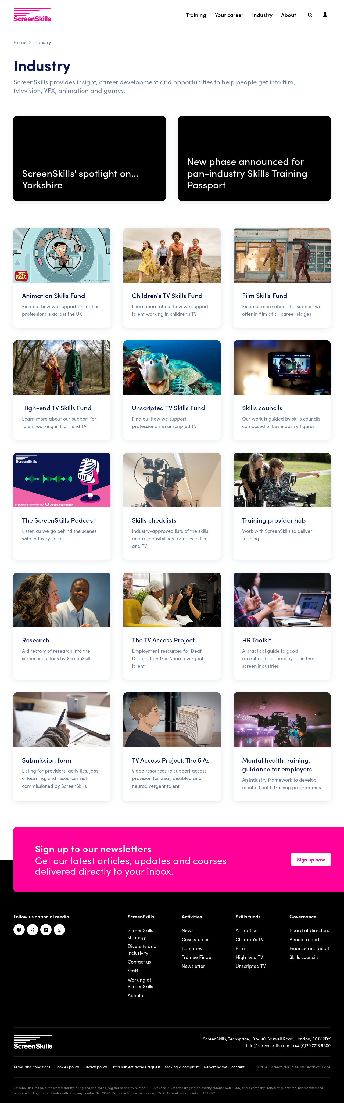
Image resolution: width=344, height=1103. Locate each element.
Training (196, 14)
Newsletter (193, 965)
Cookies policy (67, 1066)
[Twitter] (32, 929)
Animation (247, 930)
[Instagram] (59, 929)
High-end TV (249, 957)
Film (240, 948)
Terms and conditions (31, 1066)
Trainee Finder (197, 957)
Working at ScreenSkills (140, 983)
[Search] (310, 15)
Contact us (139, 961)
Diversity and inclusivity (142, 949)
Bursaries (192, 948)
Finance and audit (309, 948)
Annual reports (305, 939)
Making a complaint (182, 1066)
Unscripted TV (251, 965)
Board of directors (309, 930)
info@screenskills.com (267, 1045)
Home (20, 42)
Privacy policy (95, 1066)
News (188, 930)
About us (137, 995)
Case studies (195, 939)
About (288, 14)
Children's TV (250, 939)
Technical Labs (318, 1066)
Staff (133, 970)
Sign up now (311, 859)
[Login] (325, 15)
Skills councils (303, 957)
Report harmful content (224, 1066)
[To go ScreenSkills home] (32, 14)
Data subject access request (135, 1066)
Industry (262, 14)
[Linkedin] (46, 929)
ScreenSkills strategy (140, 933)
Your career (229, 14)
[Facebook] (19, 929)
